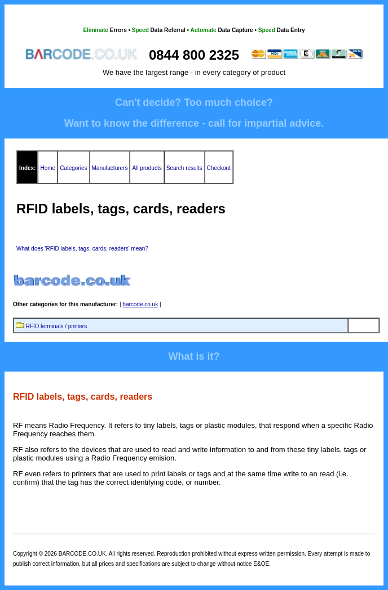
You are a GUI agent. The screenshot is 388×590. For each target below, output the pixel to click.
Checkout (219, 168)
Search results (184, 168)
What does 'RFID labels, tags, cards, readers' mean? (82, 248)
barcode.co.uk (140, 304)
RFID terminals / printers (56, 326)
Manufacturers (110, 168)
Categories (73, 168)
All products (146, 168)
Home (47, 168)
